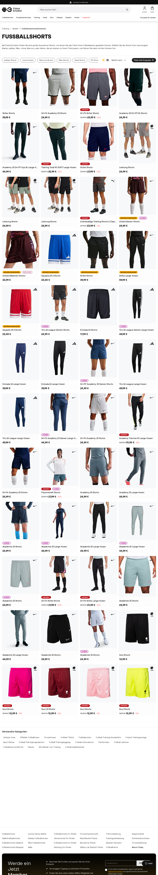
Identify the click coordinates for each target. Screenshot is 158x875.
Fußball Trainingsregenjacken (31, 742)
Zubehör (68, 17)
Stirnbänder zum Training (50, 747)
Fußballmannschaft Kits (13, 747)
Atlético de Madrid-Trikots (91, 847)
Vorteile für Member (79, 2)
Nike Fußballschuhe (36, 843)
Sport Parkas (8, 742)
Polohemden (103, 742)
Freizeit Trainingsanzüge (136, 737)
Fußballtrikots (112, 847)
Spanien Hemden (113, 843)
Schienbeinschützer (140, 838)
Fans (51, 17)
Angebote (86, 17)
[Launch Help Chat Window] (149, 863)
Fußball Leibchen (121, 742)
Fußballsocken (85, 737)
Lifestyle (59, 17)
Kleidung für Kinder (62, 847)
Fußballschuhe (7, 17)
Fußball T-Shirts (67, 737)
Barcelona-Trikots (88, 843)
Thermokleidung (113, 834)
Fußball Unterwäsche (84, 742)
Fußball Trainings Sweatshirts (108, 737)
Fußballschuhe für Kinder (65, 834)
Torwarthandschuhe (23, 17)
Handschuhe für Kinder (64, 838)
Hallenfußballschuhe (11, 838)
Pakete (31, 747)
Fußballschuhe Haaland (12, 843)
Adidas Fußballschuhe (38, 838)
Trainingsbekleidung (115, 838)
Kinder (77, 17)
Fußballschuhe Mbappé (12, 847)
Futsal (45, 17)
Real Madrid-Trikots (88, 838)
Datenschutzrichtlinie (115, 871)
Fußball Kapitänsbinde (74, 747)
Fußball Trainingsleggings (60, 742)
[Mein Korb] (152, 9)
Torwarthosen (50, 737)
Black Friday (137, 847)
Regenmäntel (138, 834)
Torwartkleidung (139, 843)
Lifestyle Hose (9, 737)
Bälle (30, 847)
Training (37, 17)
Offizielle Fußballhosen (30, 737)
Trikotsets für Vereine (148, 18)
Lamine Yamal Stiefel (37, 834)
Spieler (15, 28)
